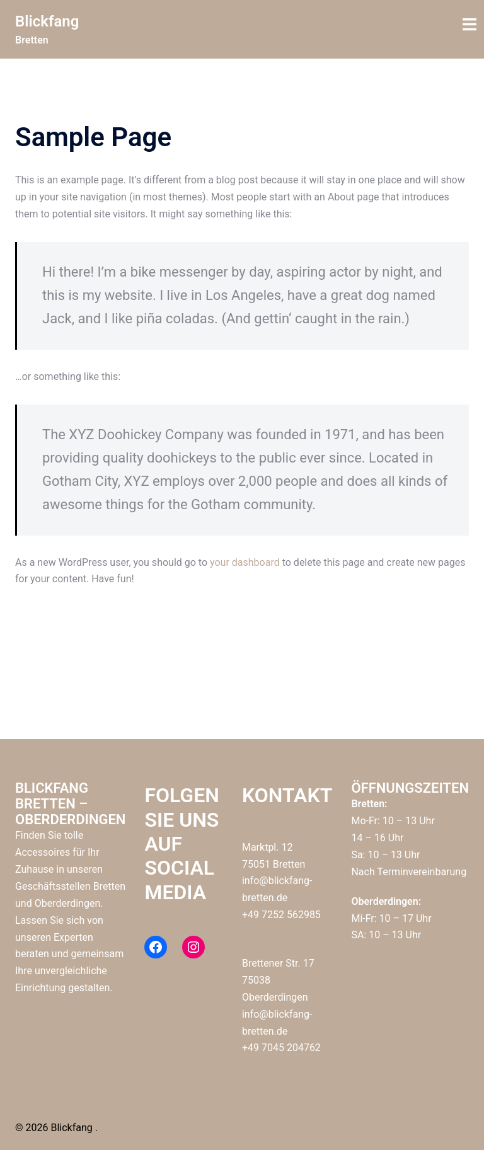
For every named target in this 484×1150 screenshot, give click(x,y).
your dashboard (245, 562)
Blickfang (47, 21)
